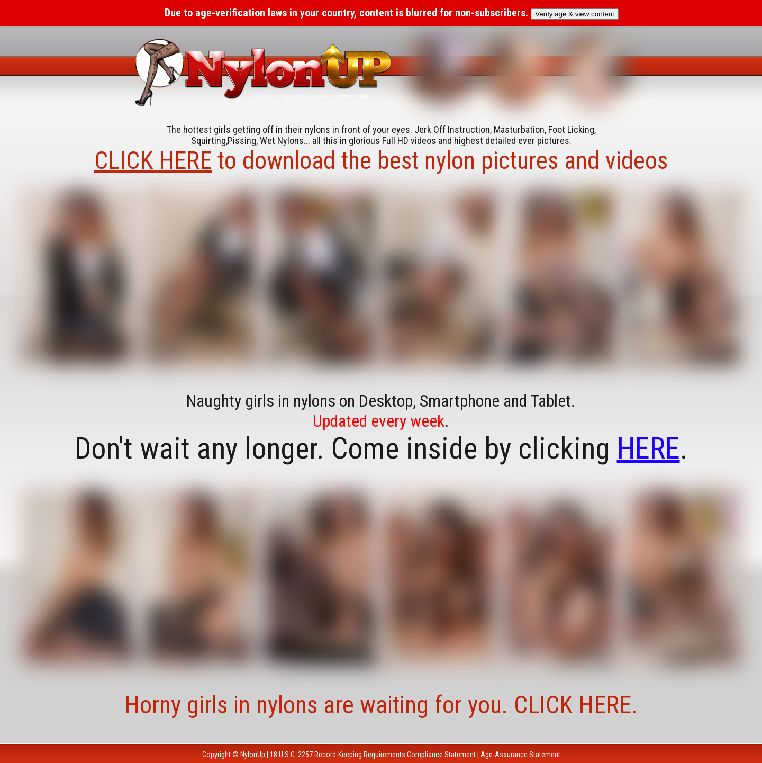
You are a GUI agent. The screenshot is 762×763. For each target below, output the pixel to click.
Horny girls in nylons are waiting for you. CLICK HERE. (381, 704)
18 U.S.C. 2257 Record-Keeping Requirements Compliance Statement (373, 754)
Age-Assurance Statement (520, 754)
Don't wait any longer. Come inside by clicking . (381, 448)
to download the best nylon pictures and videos (381, 160)
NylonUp (252, 754)
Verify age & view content (574, 14)
